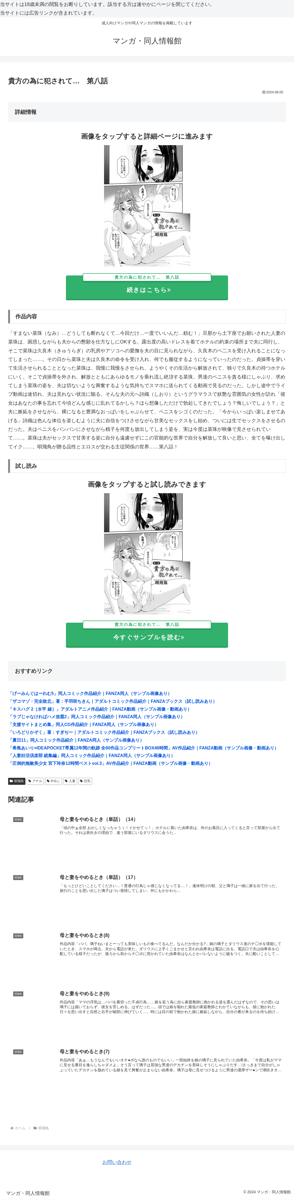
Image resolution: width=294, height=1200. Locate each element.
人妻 (70, 781)
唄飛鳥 (17, 781)
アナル (35, 781)
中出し (54, 781)
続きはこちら (147, 284)
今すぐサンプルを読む (147, 632)
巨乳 (85, 781)
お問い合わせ (117, 1162)
